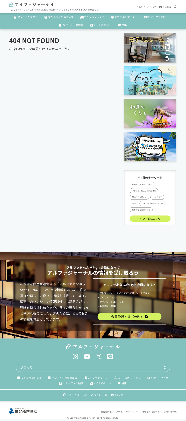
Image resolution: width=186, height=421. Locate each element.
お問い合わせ (170, 411)
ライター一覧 (99, 394)
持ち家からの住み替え (141, 209)
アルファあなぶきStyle (83, 267)
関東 (134, 203)
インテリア (157, 197)
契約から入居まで (139, 197)
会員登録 (165, 7)
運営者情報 (106, 411)
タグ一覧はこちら (150, 218)
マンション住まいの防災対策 (144, 190)
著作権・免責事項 (150, 411)
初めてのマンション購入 (142, 184)
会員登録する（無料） (129, 316)
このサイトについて (146, 7)
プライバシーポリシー (127, 411)
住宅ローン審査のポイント (153, 203)
